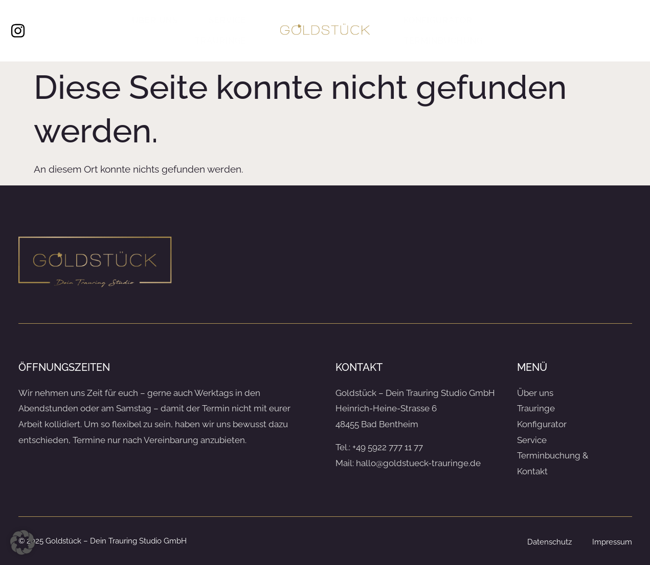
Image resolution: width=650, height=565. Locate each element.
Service (227, 20)
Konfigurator (438, 20)
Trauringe (220, 41)
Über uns (155, 20)
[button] (22, 542)
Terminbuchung (443, 41)
